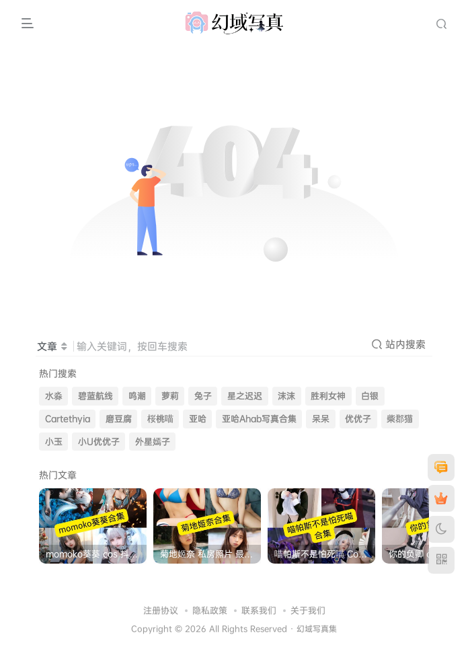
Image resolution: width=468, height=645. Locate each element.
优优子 (358, 418)
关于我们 (307, 610)
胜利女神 (328, 396)
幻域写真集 (317, 628)
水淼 (54, 396)
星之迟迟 (244, 396)
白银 (370, 396)
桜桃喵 (160, 418)
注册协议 (160, 610)
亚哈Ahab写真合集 (259, 418)
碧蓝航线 (95, 396)
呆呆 (320, 418)
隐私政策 (209, 610)
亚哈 (197, 418)
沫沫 (286, 396)
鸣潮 (137, 396)
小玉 (54, 441)
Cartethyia (67, 418)
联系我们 (258, 610)
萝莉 (170, 396)
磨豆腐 (119, 418)
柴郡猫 (400, 418)
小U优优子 (99, 441)
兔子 (203, 396)
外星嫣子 (152, 441)
